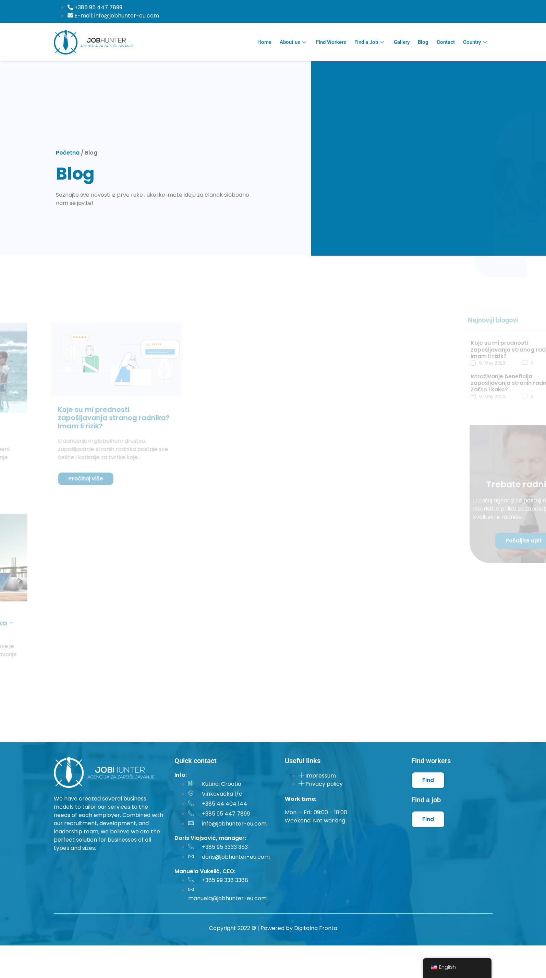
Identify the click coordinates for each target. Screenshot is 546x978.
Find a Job (370, 42)
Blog (423, 42)
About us (294, 42)
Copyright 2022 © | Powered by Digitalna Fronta (273, 928)
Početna (68, 153)
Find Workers (331, 42)
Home (264, 42)
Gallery (402, 42)
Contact (446, 42)
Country (475, 42)
